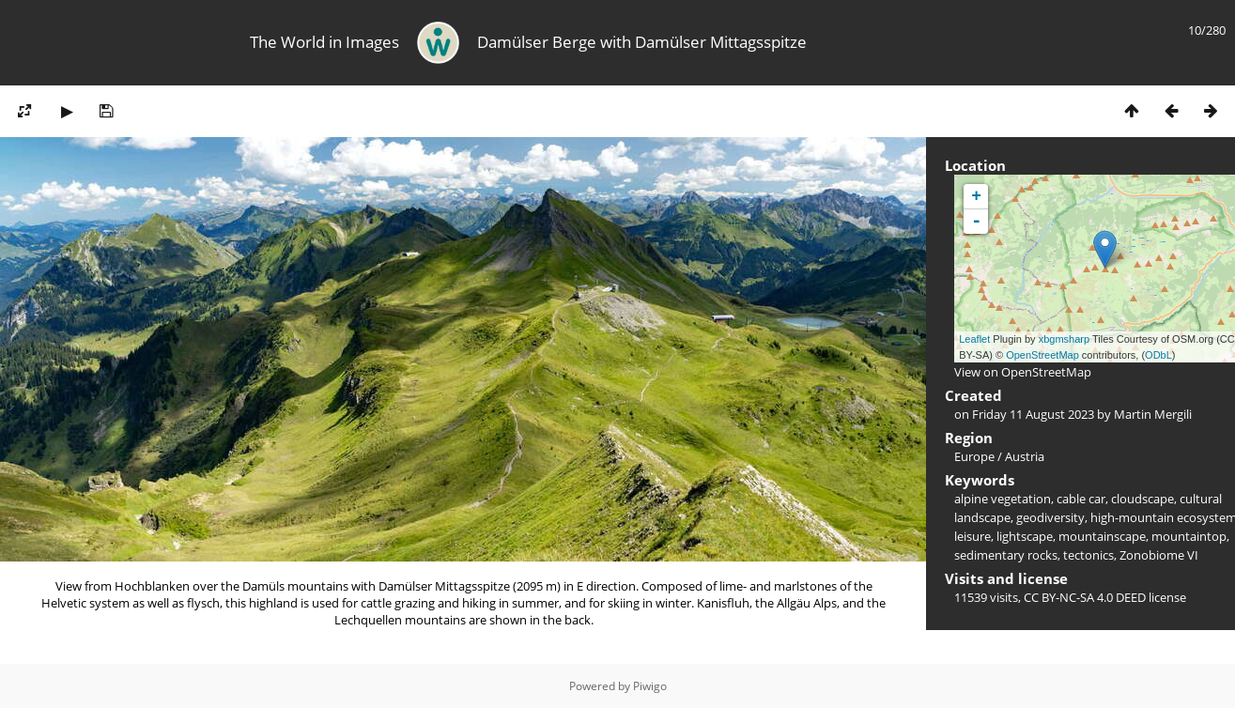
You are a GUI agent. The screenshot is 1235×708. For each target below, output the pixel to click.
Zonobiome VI (1158, 554)
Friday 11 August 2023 (1033, 414)
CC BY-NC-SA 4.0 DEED (1085, 597)
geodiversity (1050, 517)
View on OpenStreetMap (1022, 371)
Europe (974, 456)
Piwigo (650, 686)
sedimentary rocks (1005, 554)
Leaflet (974, 339)
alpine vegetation (1002, 498)
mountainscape (1102, 536)
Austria (1024, 456)
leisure (972, 536)
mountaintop (1189, 536)
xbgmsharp (1064, 339)
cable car (1081, 498)
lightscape (1024, 536)
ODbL (1158, 355)
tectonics (1088, 554)
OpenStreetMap (1042, 355)
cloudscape (1142, 498)
